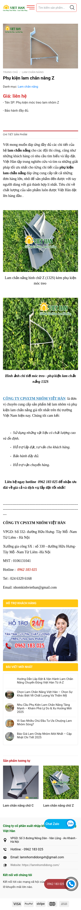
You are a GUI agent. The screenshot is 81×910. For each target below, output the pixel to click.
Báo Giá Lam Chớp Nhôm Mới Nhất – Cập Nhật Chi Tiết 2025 (44, 735)
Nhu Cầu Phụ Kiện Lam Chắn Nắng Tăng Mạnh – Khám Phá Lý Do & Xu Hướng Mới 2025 (44, 708)
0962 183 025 (55, 884)
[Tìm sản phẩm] (56, 8)
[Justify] (72, 8)
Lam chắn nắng (33, 72)
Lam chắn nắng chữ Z (58, 805)
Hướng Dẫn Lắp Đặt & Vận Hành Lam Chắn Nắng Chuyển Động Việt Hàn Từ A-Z (45, 680)
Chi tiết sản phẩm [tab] (15, 134)
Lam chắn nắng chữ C (18, 805)
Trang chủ (10, 72)
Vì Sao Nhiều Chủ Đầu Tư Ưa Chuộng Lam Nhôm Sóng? (44, 722)
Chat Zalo (52, 824)
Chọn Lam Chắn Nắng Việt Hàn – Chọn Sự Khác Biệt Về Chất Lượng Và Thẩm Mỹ (44, 693)
